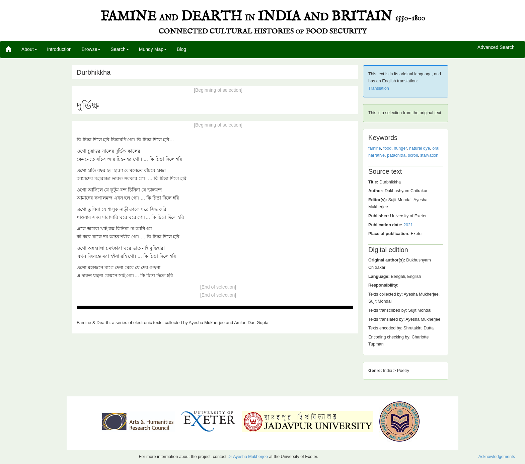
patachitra (396, 155)
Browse (91, 49)
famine (374, 148)
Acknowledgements (496, 456)
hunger (400, 148)
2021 (408, 225)
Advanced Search (496, 47)
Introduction (59, 49)
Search (119, 49)
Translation (378, 88)
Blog (181, 49)
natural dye (419, 148)
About (29, 49)
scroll (413, 155)
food (387, 148)
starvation (429, 155)
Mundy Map (153, 49)
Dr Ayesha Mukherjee (248, 456)
